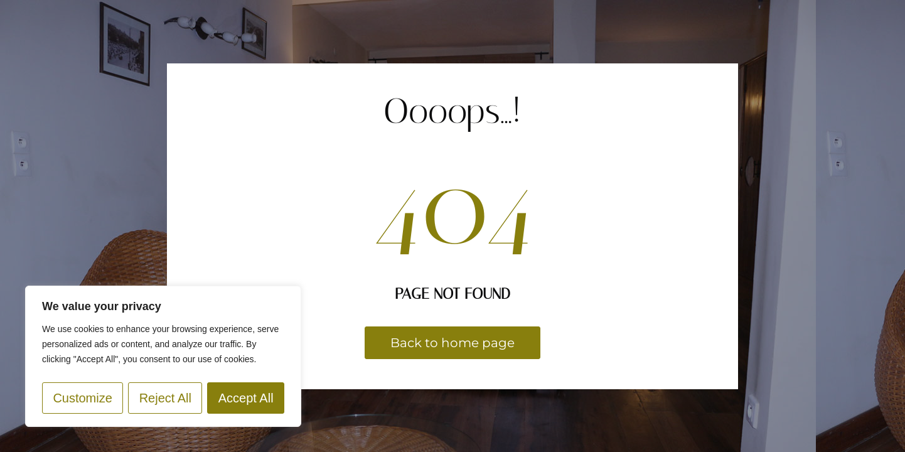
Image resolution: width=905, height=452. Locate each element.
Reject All (165, 398)
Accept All (246, 398)
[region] (163, 356)
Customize (82, 398)
